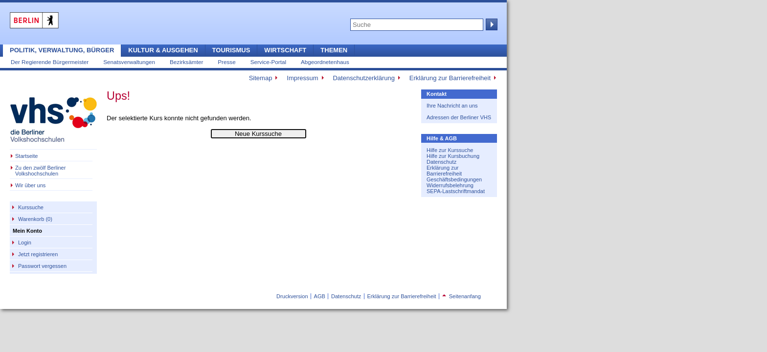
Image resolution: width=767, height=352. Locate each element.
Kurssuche (31, 207)
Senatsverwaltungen (129, 62)
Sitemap (260, 78)
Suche (490, 24)
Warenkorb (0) (35, 219)
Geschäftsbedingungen (454, 179)
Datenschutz (441, 162)
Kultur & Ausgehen (163, 50)
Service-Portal (268, 62)
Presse (226, 62)
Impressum (302, 78)
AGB (319, 296)
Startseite (26, 156)
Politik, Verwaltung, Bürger (62, 50)
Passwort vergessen (42, 266)
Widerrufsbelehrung (450, 185)
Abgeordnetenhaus (325, 62)
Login (24, 242)
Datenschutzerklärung (363, 78)
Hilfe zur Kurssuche (450, 150)
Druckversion (292, 296)
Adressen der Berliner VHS (459, 117)
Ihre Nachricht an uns (452, 106)
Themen (333, 50)
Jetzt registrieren (38, 254)
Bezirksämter (186, 62)
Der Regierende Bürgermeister (50, 62)
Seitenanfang (461, 296)
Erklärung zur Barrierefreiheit (450, 78)
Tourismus (231, 50)
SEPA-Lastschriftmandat (456, 191)
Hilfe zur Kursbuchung (453, 156)
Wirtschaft (285, 50)
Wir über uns (30, 185)
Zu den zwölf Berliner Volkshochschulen (40, 170)
